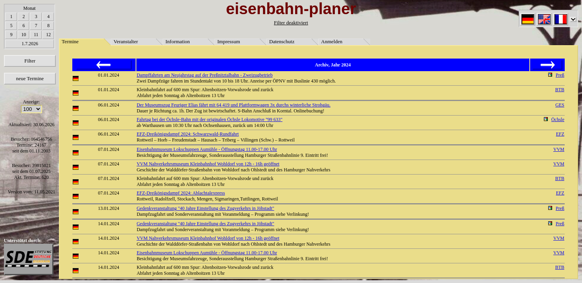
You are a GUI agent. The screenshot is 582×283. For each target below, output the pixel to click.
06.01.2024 (108, 105)
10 (23, 34)
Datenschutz (281, 41)
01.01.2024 (108, 75)
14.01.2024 (108, 223)
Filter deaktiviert (291, 23)
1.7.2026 (30, 43)
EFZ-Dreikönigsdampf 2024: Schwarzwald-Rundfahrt (188, 134)
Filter (29, 61)
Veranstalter (126, 41)
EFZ (560, 134)
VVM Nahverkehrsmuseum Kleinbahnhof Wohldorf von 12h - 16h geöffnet (208, 164)
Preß (560, 75)
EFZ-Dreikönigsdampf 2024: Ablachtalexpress (181, 193)
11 (36, 34)
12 (48, 34)
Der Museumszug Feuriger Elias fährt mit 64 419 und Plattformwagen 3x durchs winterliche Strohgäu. (233, 105)
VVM (558, 149)
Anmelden (331, 41)
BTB (559, 89)
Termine (70, 41)
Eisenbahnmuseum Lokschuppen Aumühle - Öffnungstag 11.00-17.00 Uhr (207, 149)
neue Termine (30, 78)
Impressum (228, 41)
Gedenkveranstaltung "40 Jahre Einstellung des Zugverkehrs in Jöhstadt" (205, 208)
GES (559, 105)
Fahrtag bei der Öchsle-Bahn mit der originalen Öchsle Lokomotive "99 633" (210, 119)
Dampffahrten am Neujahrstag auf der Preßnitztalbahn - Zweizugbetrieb (205, 75)
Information (177, 41)
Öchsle (557, 119)
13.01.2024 (108, 208)
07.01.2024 (108, 149)
